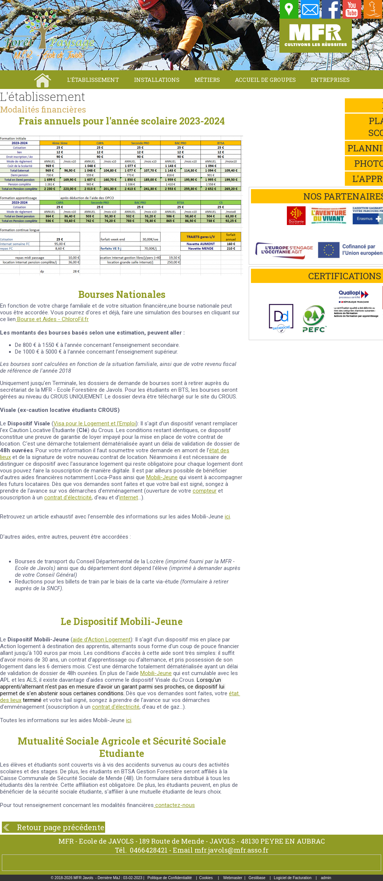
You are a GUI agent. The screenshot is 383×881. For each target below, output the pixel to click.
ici (227, 516)
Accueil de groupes (265, 79)
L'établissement (93, 79)
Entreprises (330, 79)
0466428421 (149, 849)
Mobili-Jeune (156, 673)
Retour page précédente (60, 827)
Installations (157, 79)
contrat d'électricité (68, 497)
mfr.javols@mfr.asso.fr (231, 849)
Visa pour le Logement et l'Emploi (94, 423)
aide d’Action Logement (102, 639)
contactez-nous (174, 805)
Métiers (207, 79)
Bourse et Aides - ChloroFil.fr (52, 319)
